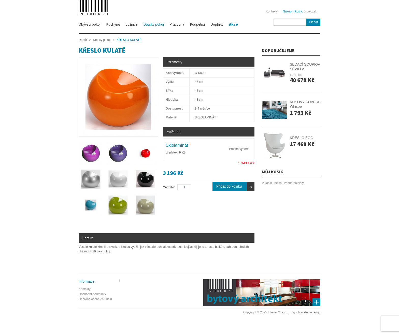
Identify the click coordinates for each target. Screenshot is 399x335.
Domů (83, 40)
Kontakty (272, 11)
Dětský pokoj (101, 40)
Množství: (169, 187)
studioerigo (312, 312)
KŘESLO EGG (301, 138)
